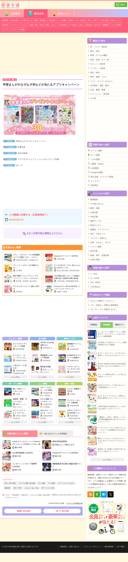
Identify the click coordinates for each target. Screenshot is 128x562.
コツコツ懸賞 (116, 25)
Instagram (88, 25)
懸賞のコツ (60, 13)
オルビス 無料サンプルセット (101, 301)
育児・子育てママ (96, 234)
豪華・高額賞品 (40, 20)
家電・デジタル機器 (97, 55)
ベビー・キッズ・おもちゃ (66, 483)
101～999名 (94, 282)
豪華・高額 (94, 208)
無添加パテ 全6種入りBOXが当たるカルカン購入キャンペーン (112, 450)
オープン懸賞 (95, 150)
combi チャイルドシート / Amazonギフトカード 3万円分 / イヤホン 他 (26, 444)
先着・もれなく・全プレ (99, 242)
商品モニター (116, 20)
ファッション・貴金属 (98, 94)
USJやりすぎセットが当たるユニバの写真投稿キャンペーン (111, 386)
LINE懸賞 (93, 168)
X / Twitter (72, 25)
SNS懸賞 (63, 25)
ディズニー (15, 25)
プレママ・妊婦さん (97, 238)
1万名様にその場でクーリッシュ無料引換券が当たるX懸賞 (112, 343)
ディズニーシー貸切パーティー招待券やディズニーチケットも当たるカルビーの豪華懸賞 (112, 334)
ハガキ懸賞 (62, 20)
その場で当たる (26, 20)
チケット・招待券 (96, 64)
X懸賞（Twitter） (96, 163)
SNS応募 (93, 216)
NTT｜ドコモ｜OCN (48, 488)
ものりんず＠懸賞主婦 (74, 503)
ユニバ (24, 25)
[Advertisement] (42, 54)
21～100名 (93, 278)
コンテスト (6, 29)
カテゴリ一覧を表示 (121, 3)
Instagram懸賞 (95, 172)
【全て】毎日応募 (62, 511)
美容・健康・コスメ (97, 77)
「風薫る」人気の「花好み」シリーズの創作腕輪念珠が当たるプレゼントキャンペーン (112, 419)
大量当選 (52, 20)
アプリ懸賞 (51, 483)
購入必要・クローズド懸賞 (100, 177)
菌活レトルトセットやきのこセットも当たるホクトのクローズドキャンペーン (112, 440)
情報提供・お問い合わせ (69, 547)
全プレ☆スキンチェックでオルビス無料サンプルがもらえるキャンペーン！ (112, 355)
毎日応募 (14, 20)
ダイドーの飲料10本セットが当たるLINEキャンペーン (112, 375)
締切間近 (5, 25)
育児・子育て (93, 20)
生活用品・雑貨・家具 (98, 85)
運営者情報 (108, 547)
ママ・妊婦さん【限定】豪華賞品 (103, 305)
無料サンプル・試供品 (77, 20)
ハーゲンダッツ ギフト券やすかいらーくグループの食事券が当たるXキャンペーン (112, 430)
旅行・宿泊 (94, 51)
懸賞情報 (36, 13)
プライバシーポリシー (92, 547)
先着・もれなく (51, 25)
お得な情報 (104, 20)
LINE (80, 25)
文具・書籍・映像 (96, 89)
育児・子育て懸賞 (10, 483)
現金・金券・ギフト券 (98, 59)
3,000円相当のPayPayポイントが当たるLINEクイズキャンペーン (112, 407)
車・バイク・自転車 (97, 47)
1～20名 (92, 274)
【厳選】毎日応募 (23, 511)
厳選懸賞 (5, 20)
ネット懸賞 (41, 483)
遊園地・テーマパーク (98, 229)
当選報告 (12, 13)
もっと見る (15, 377)
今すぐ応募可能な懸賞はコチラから (44, 233)
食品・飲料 (94, 72)
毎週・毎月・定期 (36, 25)
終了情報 (120, 547)
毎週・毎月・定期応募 (98, 255)
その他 (92, 98)
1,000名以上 (94, 286)
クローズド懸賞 (18, 29)
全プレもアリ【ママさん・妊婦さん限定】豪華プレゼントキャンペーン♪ (112, 397)
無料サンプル (95, 221)
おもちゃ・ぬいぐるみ (32, 488)
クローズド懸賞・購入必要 (27, 483)
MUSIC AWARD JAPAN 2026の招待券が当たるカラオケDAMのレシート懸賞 (112, 366)
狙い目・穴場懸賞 (101, 25)
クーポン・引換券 (96, 68)
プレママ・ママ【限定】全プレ (102, 309)
